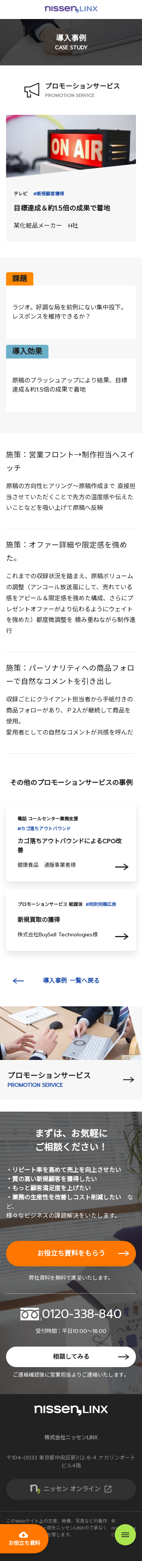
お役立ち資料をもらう (71, 1253)
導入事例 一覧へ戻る (71, 980)
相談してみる (71, 1356)
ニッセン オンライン (78, 1489)
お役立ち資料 (24, 1538)
